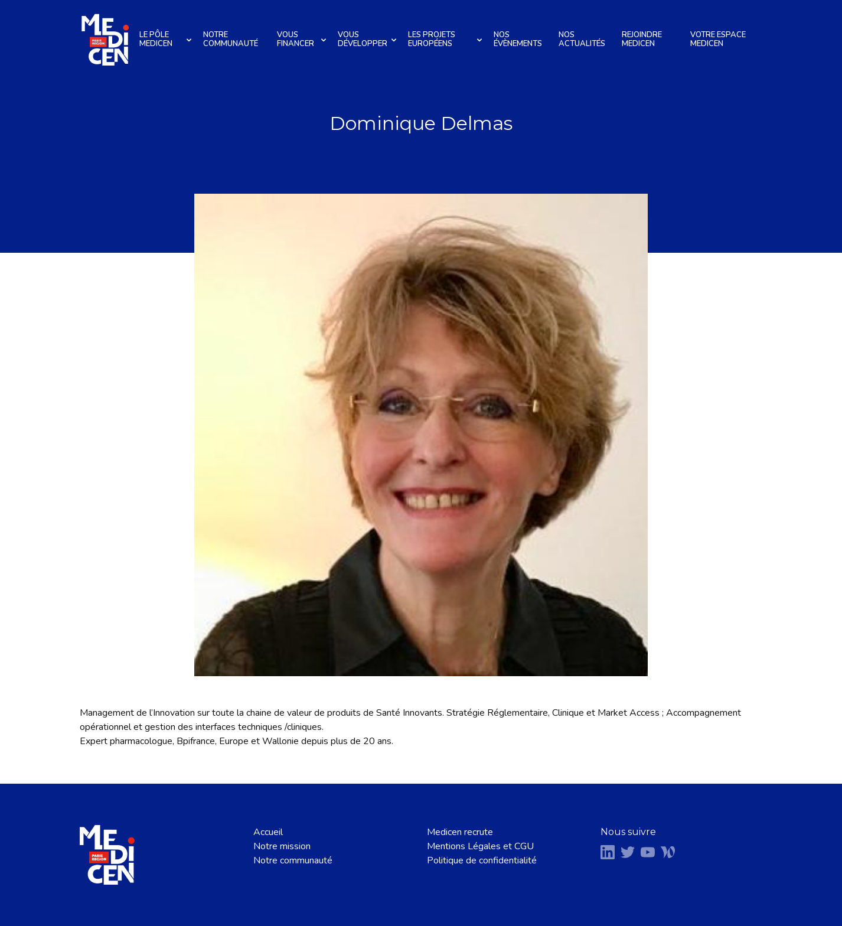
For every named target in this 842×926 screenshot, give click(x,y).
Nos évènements (518, 39)
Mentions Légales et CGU (480, 846)
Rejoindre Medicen (642, 39)
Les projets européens (446, 39)
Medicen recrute (460, 832)
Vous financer (303, 39)
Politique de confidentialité (482, 860)
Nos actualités (582, 39)
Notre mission (282, 846)
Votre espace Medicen (718, 39)
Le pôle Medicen (167, 39)
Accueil (268, 832)
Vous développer (369, 39)
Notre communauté (230, 39)
